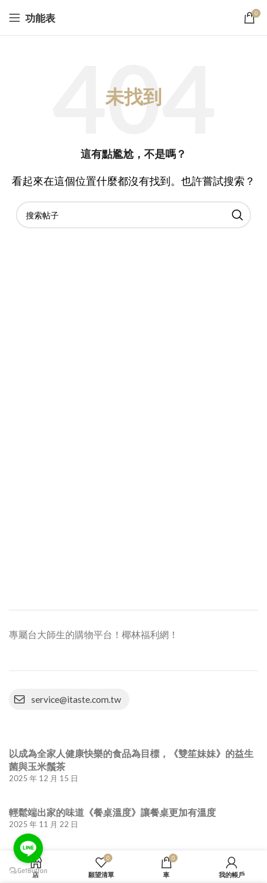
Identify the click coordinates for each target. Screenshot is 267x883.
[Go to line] (28, 848)
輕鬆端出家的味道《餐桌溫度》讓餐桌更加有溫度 (112, 812)
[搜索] (133, 214)
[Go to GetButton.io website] (28, 871)
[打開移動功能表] (32, 17)
